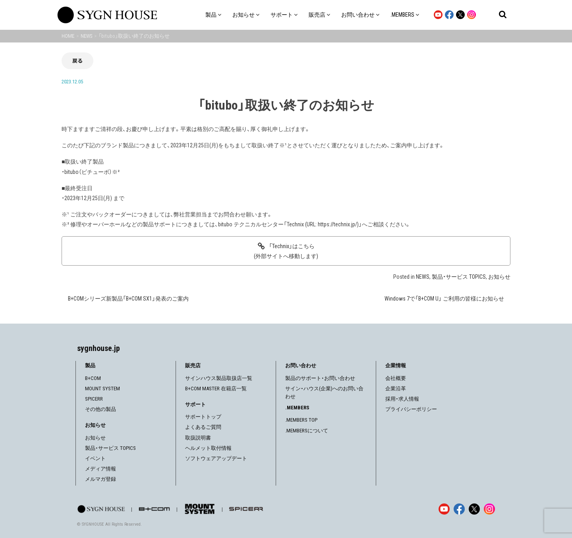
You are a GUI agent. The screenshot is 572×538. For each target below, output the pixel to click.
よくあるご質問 (203, 427)
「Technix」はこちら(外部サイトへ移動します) (286, 251)
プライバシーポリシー (411, 409)
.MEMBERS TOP (301, 420)
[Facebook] (459, 509)
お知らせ (499, 277)
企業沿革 (395, 388)
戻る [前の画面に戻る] (77, 60)
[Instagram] (489, 509)
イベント (95, 458)
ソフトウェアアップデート (216, 458)
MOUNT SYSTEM (102, 388)
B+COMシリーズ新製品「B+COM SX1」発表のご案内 (128, 298)
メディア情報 (100, 469)
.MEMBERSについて (306, 431)
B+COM (93, 378)
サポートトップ (203, 417)
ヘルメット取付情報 (208, 448)
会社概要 (395, 378)
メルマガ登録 (100, 479)
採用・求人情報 (402, 399)
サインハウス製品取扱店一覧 (218, 378)
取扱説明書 (198, 438)
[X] (474, 509)
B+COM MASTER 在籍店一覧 (216, 388)
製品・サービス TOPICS (459, 277)
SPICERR (94, 399)
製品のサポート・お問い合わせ (320, 378)
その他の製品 (100, 409)
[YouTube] (444, 509)
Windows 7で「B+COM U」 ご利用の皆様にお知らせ (444, 298)
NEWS (422, 277)
